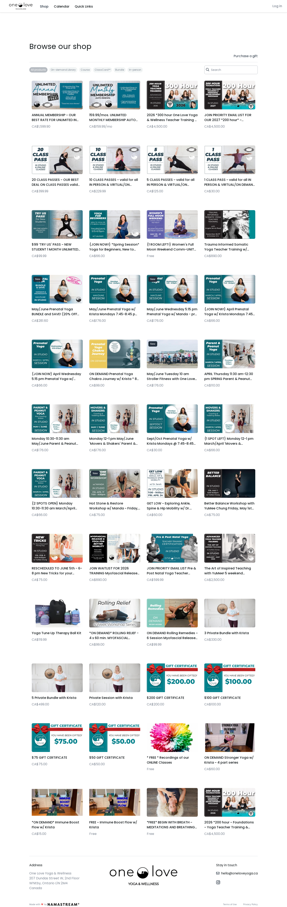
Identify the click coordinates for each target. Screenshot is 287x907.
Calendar (61, 6)
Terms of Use (230, 904)
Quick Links (84, 6)
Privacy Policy (250, 904)
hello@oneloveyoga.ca (239, 873)
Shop (44, 6)
